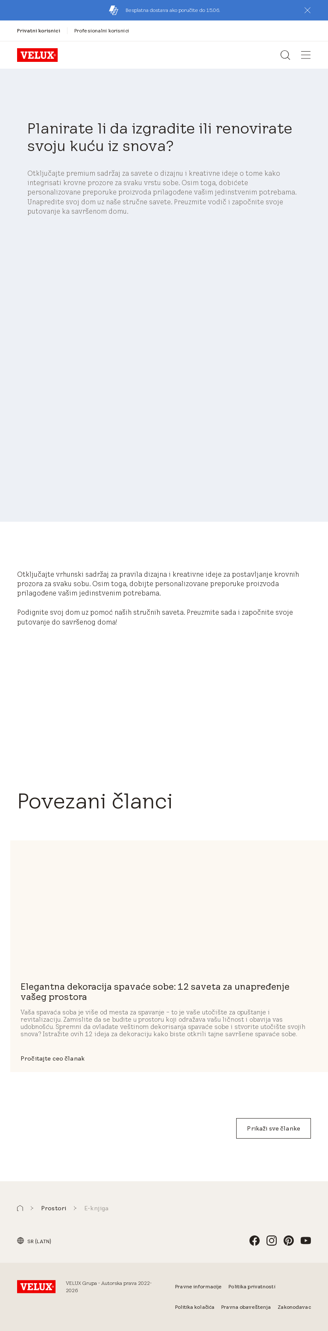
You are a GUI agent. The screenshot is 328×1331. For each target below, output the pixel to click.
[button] (307, 10)
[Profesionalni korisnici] (101, 30)
